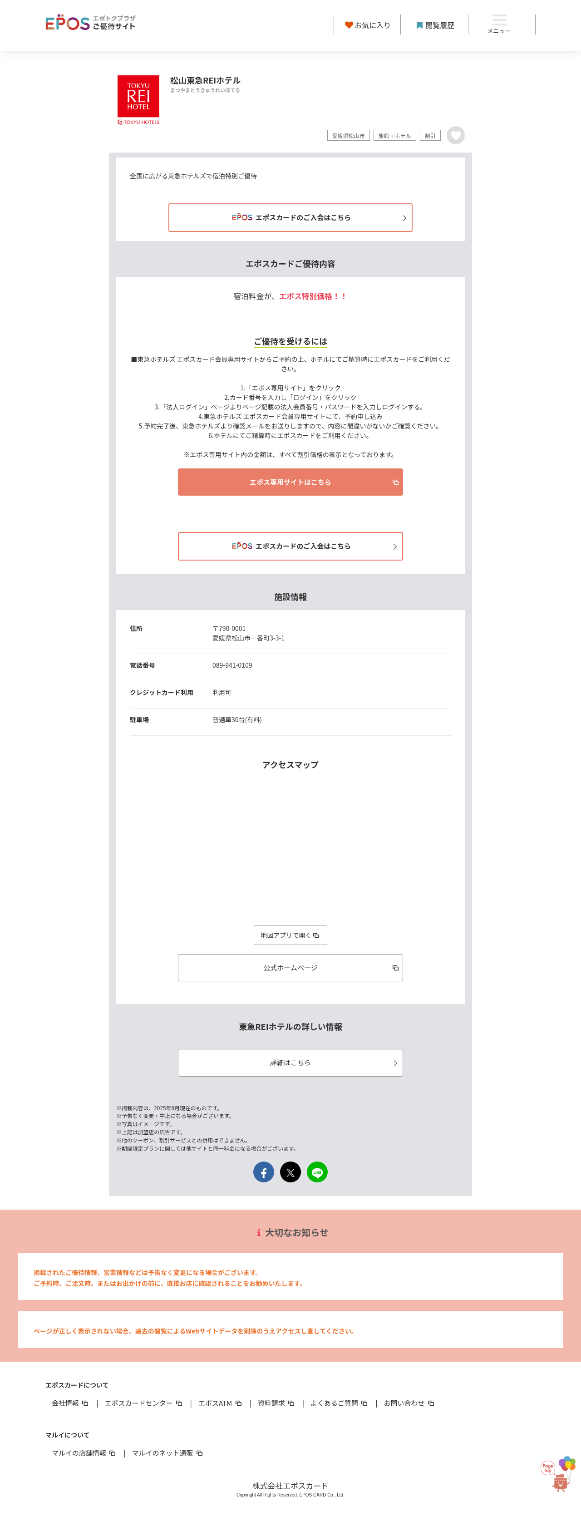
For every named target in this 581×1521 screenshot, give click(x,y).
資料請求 (277, 1403)
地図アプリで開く (290, 935)
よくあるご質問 (339, 1403)
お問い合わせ (410, 1403)
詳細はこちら (335, 1062)
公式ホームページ (331, 967)
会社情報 (71, 1403)
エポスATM (220, 1403)
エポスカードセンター (143, 1403)
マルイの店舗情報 (84, 1452)
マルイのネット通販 (168, 1452)
